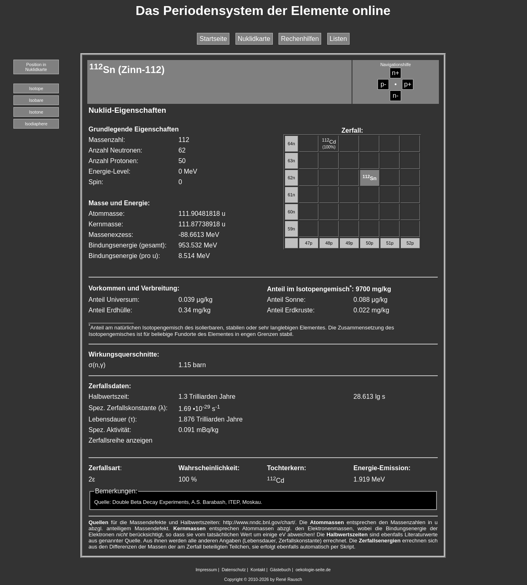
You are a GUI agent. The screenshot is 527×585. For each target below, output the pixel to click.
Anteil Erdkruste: (290, 310)
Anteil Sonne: (286, 299)
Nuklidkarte (254, 38)
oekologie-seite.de (313, 569)
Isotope (36, 88)
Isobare (36, 100)
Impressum (206, 569)
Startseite (213, 38)
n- (395, 95)
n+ (395, 72)
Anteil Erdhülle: (110, 310)
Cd (329, 142)
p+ (407, 84)
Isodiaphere (36, 123)
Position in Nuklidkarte (36, 67)
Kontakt (258, 569)
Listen (338, 38)
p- (383, 84)
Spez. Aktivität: (110, 429)
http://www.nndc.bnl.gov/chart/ (259, 522)
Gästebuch (280, 569)
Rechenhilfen (300, 38)
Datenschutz (234, 569)
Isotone (36, 112)
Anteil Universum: (114, 299)
